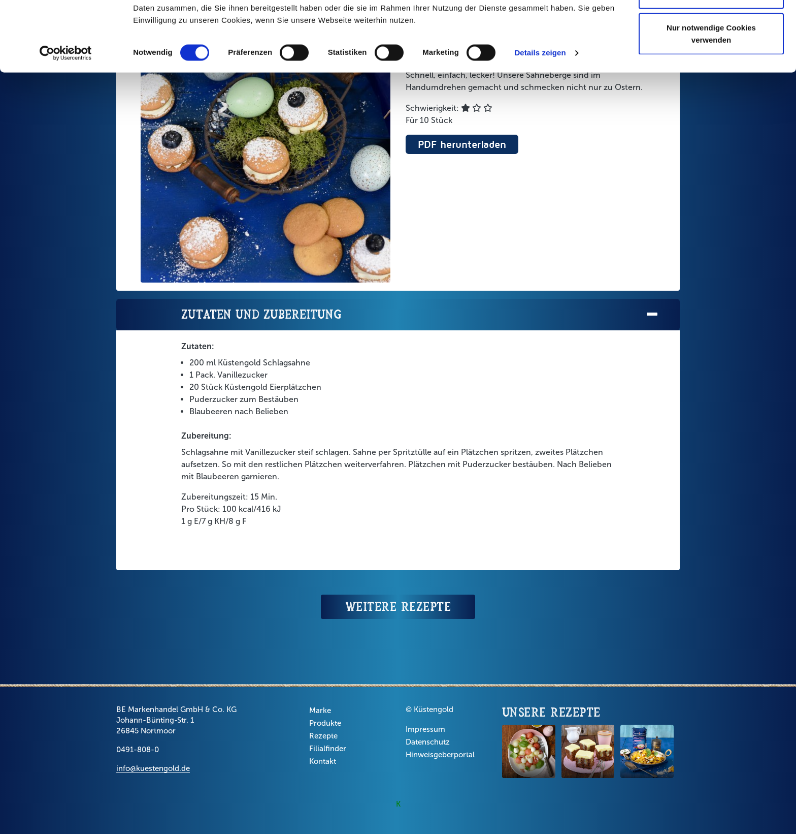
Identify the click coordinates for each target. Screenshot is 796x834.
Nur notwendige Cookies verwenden (711, 99)
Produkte (325, 723)
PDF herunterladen (462, 144)
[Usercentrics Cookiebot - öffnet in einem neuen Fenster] (65, 119)
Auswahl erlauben (711, 60)
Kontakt (322, 761)
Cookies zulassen (711, 26)
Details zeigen (540, 118)
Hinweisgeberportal (440, 754)
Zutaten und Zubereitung (420, 315)
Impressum (425, 729)
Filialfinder (327, 748)
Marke (320, 710)
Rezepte (323, 735)
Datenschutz (428, 742)
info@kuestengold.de (153, 768)
